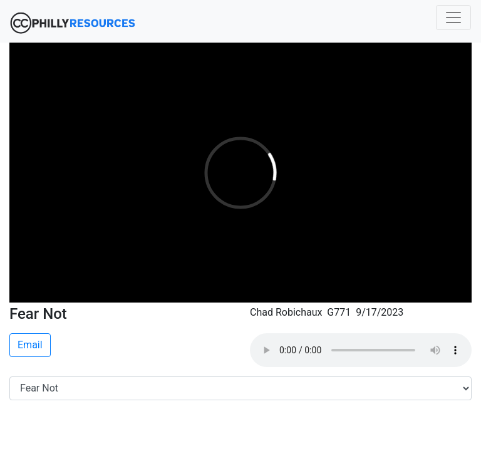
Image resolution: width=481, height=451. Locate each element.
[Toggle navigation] (453, 17)
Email (30, 345)
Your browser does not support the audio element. (361, 350)
